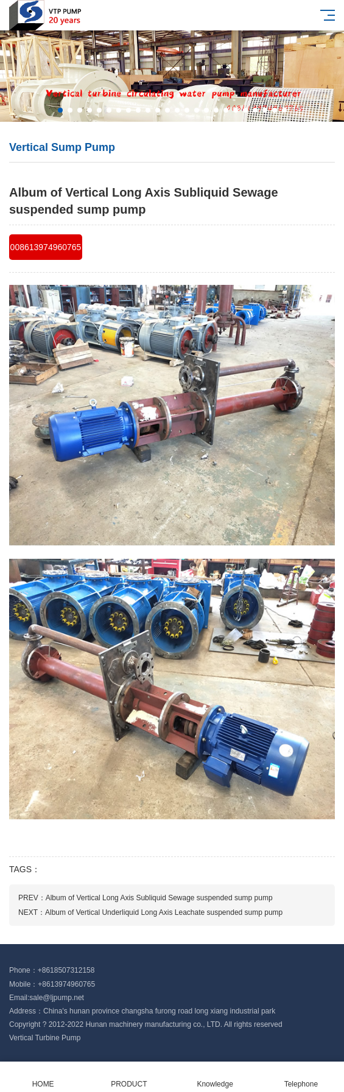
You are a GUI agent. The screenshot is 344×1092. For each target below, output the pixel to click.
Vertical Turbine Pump (44, 1038)
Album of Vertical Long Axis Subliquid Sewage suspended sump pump (159, 898)
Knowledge (215, 1077)
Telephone (301, 1077)
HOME (43, 1077)
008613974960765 (46, 247)
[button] (60, 110)
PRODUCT (129, 1077)
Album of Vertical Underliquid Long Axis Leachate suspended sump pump (164, 912)
